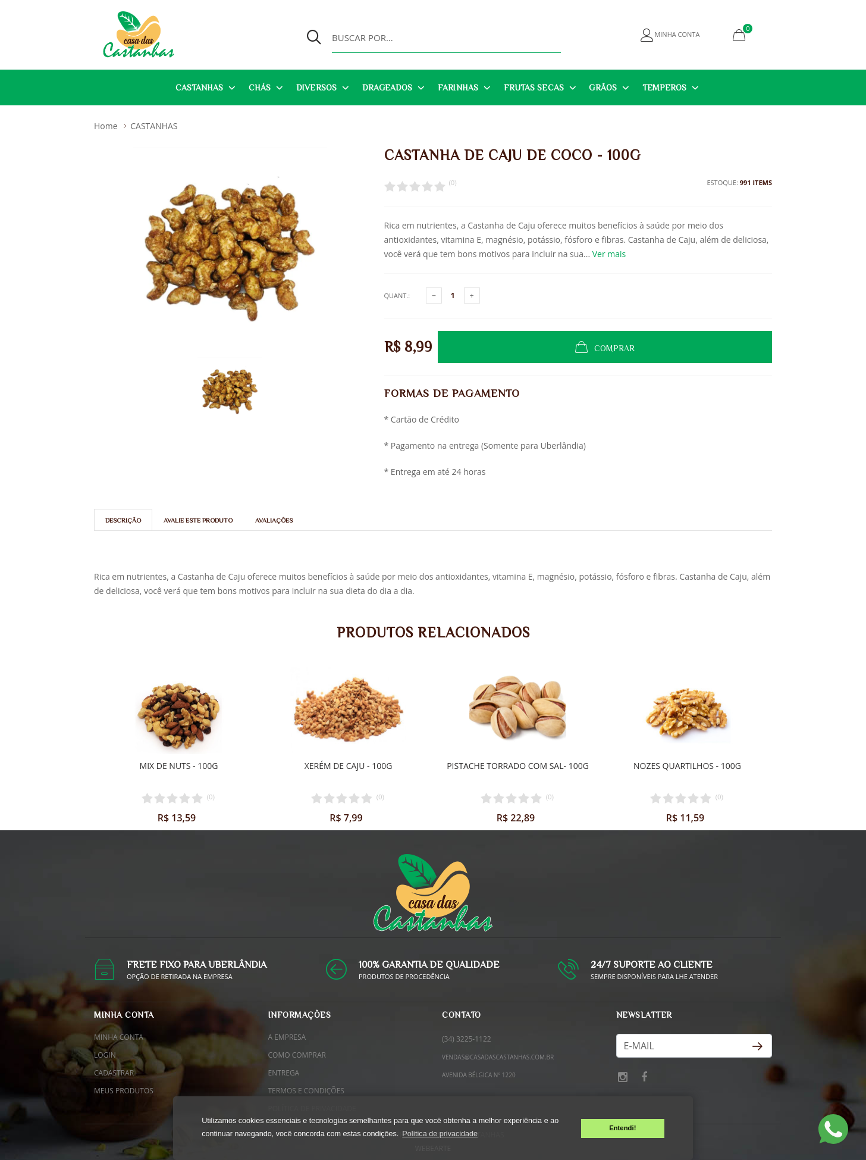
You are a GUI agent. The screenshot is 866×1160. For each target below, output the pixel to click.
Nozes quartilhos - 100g (687, 765)
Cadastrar (114, 1073)
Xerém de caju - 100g (349, 765)
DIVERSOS (316, 87)
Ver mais (609, 253)
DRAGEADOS (387, 87)
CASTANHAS (199, 87)
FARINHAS (458, 87)
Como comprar (297, 1055)
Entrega (284, 1073)
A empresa (287, 1037)
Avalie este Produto (198, 520)
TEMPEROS (664, 87)
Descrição (123, 520)
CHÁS (260, 87)
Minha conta (118, 1037)
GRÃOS (603, 87)
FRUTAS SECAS (534, 87)
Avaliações (274, 520)
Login (105, 1055)
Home (106, 126)
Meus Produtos (123, 1091)
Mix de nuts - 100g (179, 765)
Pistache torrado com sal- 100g (518, 765)
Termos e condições (306, 1091)
